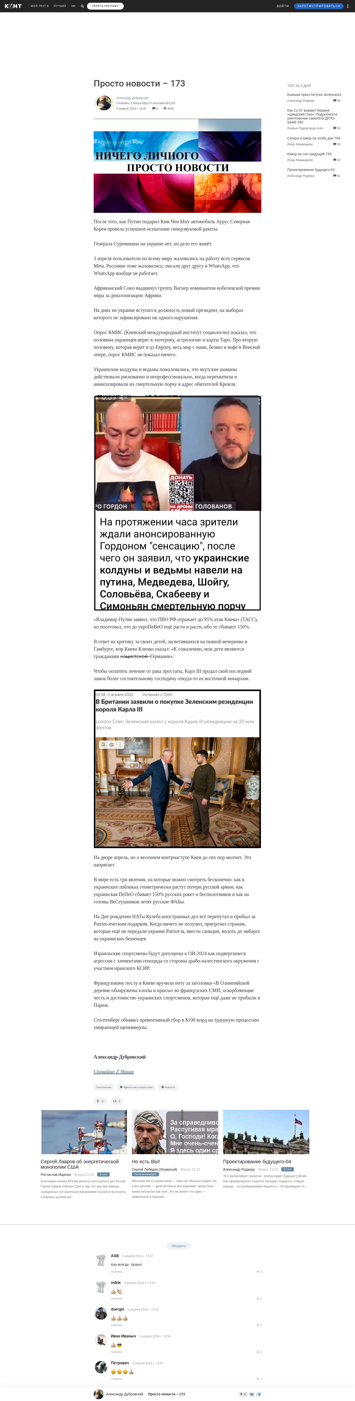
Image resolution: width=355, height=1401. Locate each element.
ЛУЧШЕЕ (60, 6)
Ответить (117, 1271)
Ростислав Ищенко (56, 1175)
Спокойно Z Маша (114, 1071)
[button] (348, 6)
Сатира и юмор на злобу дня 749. (314, 138)
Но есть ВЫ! (146, 1161)
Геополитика (103, 1087)
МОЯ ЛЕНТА (40, 6)
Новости (168, 1087)
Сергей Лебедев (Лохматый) (154, 1169)
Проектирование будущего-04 (257, 1161)
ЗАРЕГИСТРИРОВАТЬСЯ (318, 6)
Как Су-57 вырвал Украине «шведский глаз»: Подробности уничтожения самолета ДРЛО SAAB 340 (312, 116)
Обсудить (179, 1246)
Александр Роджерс (239, 1169)
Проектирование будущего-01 (311, 170)
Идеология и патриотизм (136, 1087)
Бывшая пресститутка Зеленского (314, 95)
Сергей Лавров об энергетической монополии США (80, 1164)
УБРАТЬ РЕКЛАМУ (105, 6)
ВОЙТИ (283, 6)
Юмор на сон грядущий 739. (309, 154)
